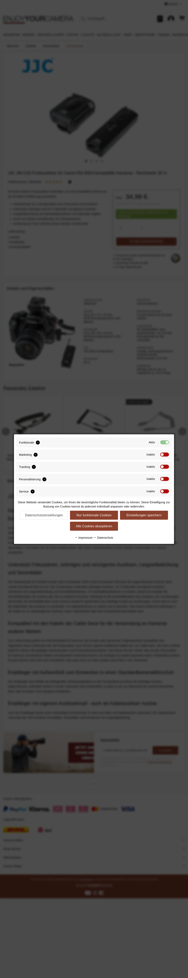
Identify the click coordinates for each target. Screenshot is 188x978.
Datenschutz (103, 537)
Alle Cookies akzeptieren (94, 526)
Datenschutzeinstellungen (44, 515)
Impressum (84, 537)
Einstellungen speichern (144, 515)
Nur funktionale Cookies (94, 515)
